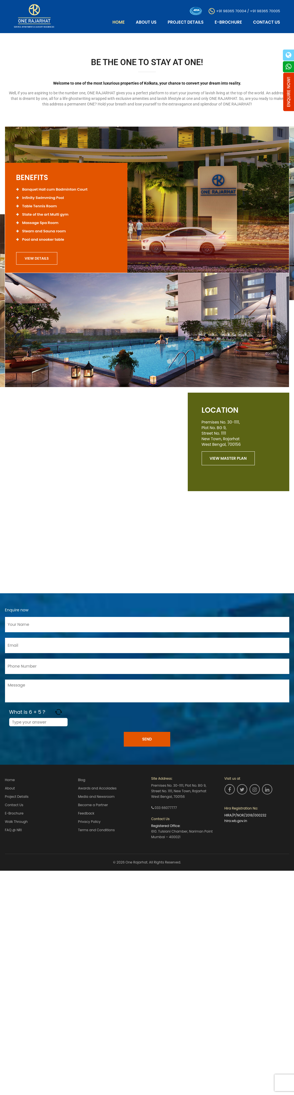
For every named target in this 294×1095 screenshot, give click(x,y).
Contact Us (266, 22)
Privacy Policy (89, 821)
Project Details (186, 22)
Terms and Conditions (96, 829)
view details (37, 258)
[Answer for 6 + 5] (38, 722)
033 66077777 (166, 807)
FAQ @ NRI (13, 829)
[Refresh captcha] (58, 711)
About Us (146, 22)
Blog (81, 779)
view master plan (228, 458)
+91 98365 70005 (265, 10)
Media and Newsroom (96, 796)
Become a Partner (93, 804)
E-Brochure (228, 22)
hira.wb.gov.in (235, 820)
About (10, 788)
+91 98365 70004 (231, 10)
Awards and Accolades (97, 788)
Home (118, 22)
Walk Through (16, 821)
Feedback (86, 813)
